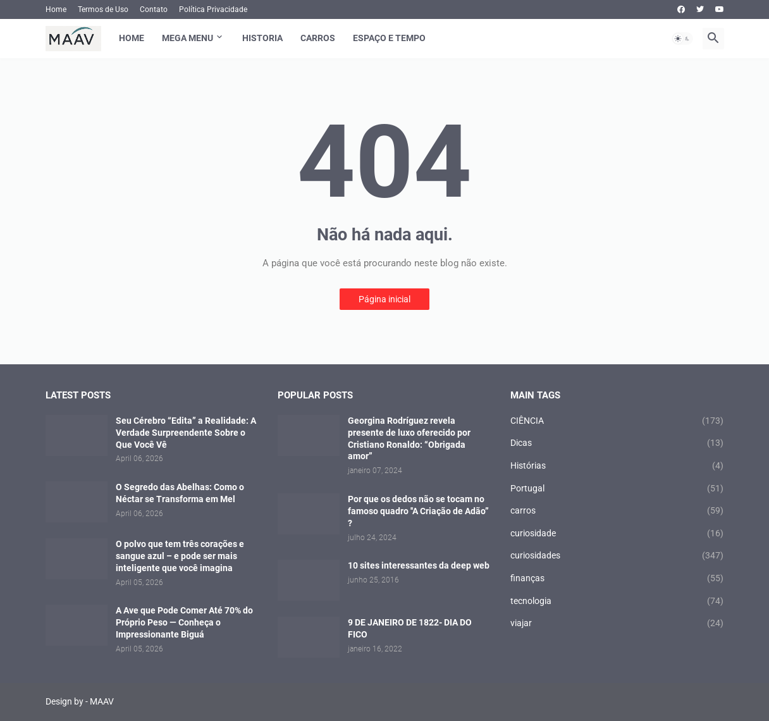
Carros (317, 38)
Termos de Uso (103, 9)
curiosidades (617, 556)
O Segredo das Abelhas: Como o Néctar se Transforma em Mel (180, 493)
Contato (154, 9)
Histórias (617, 466)
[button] (682, 38)
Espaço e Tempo (389, 38)
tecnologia (617, 601)
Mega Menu (187, 38)
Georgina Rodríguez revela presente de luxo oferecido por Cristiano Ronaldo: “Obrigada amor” (409, 439)
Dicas (617, 443)
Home (56, 9)
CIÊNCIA (617, 421)
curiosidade (617, 533)
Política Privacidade (213, 9)
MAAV (102, 701)
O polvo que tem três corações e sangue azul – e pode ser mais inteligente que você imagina (180, 556)
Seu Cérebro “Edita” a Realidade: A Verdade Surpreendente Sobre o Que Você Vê (186, 433)
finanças (617, 578)
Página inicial (384, 299)
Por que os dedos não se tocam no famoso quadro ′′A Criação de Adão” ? (418, 511)
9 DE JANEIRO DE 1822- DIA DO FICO (410, 628)
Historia (262, 38)
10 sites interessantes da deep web (418, 565)
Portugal (617, 489)
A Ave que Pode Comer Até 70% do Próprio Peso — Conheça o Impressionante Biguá (184, 622)
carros (617, 511)
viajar (617, 623)
